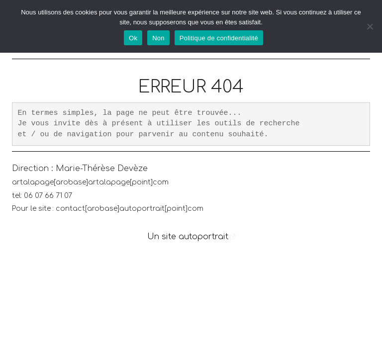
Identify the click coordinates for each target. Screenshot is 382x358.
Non (158, 38)
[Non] (370, 26)
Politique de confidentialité (219, 38)
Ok (133, 38)
